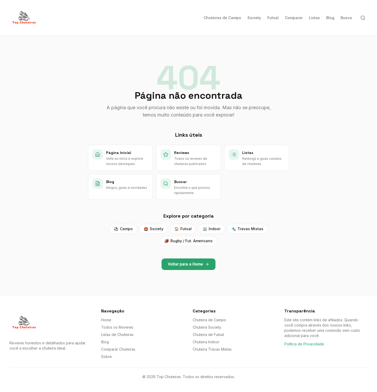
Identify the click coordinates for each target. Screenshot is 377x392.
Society (254, 17)
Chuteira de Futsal (208, 334)
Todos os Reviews (117, 327)
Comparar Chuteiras (118, 349)
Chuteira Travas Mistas (212, 349)
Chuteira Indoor (206, 342)
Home (106, 320)
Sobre (106, 356)
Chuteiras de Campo (222, 17)
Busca (346, 17)
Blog (330, 17)
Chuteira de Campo (209, 320)
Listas (314, 17)
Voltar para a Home (188, 264)
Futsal (273, 17)
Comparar (294, 17)
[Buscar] (363, 18)
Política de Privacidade (304, 344)
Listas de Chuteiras (117, 334)
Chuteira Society (207, 327)
